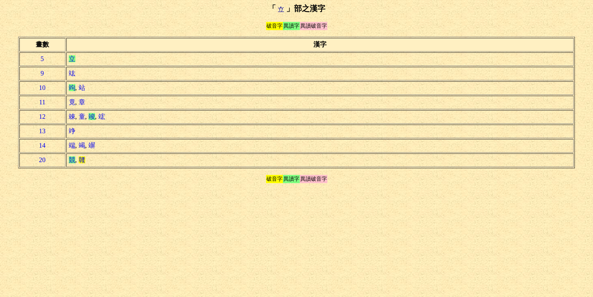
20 (42, 159)
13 (42, 130)
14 (42, 145)
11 (42, 102)
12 (42, 116)
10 (42, 87)
